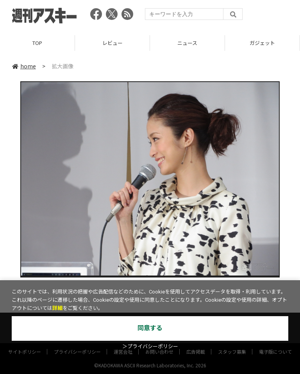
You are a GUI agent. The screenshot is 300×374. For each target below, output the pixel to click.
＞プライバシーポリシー (150, 346)
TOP (37, 43)
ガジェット (262, 43)
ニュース (187, 43)
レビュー (112, 43)
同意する (150, 328)
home (24, 66)
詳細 (57, 308)
